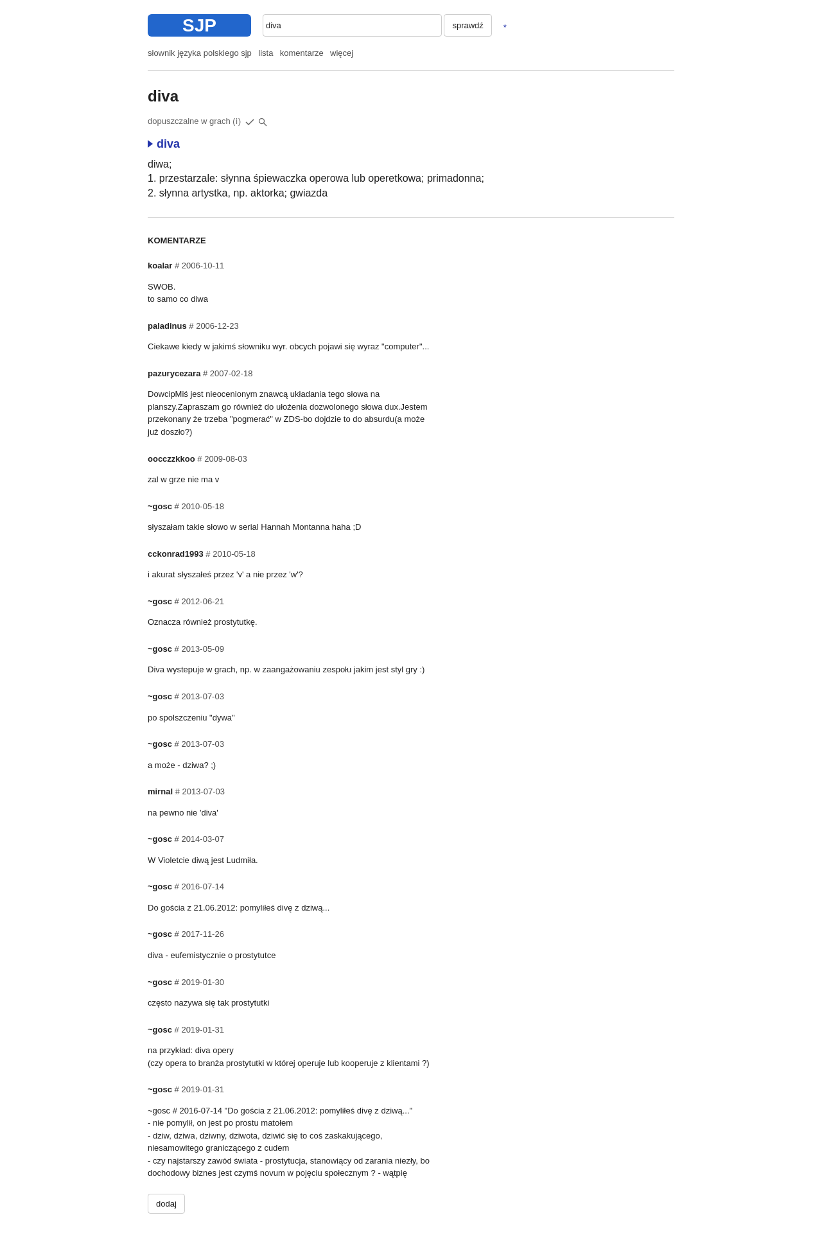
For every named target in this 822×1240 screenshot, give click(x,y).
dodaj (166, 1204)
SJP (199, 25)
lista (265, 53)
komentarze (302, 53)
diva (164, 143)
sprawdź (467, 25)
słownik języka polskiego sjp (200, 53)
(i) (236, 121)
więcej (341, 53)
